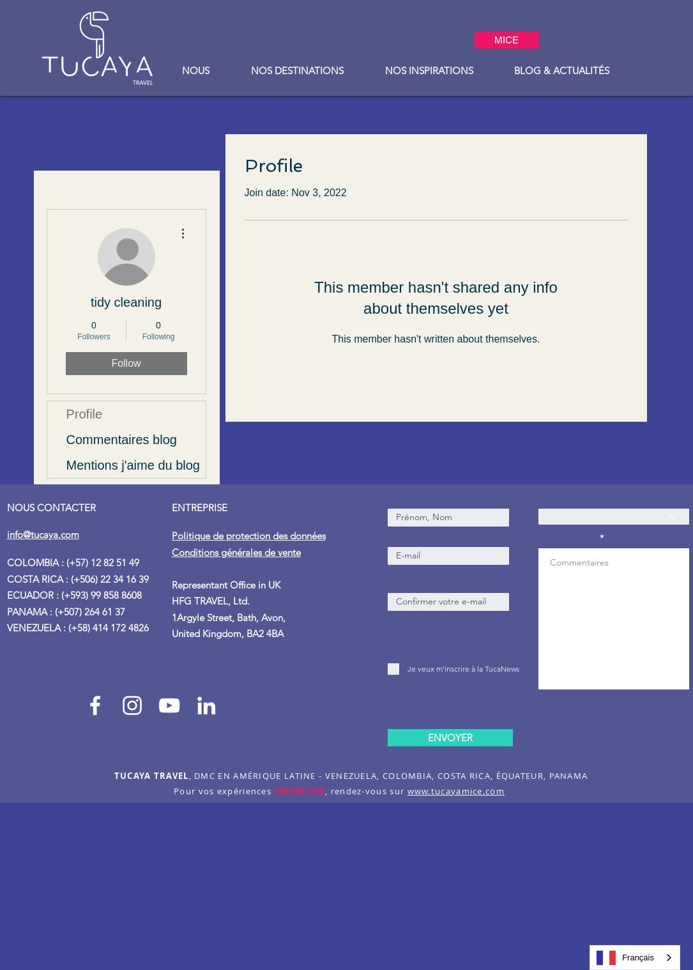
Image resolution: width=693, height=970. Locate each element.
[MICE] (507, 40)
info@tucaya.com (43, 534)
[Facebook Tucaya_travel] (95, 705)
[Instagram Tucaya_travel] (132, 705)
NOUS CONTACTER (51, 508)
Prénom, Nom (412, 499)
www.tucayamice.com (456, 791)
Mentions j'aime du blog (133, 465)
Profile (84, 414)
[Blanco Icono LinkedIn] (206, 705)
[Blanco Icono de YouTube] (169, 705)
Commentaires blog (121, 440)
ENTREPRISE (201, 508)
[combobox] (635, 957)
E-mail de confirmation (426, 580)
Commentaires (567, 538)
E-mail (398, 537)
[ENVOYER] (450, 737)
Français (625, 958)
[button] (196, 71)
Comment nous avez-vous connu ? (597, 499)
